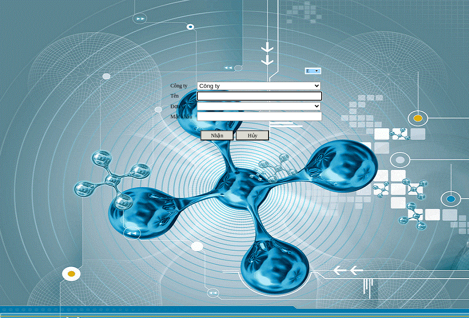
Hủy (253, 135)
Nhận (217, 135)
